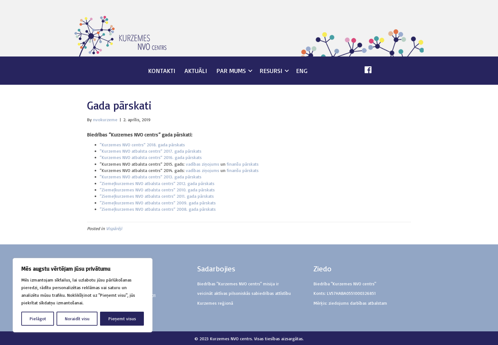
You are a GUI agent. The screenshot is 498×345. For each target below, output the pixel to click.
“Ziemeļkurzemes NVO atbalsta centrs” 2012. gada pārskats (157, 183)
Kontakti (161, 71)
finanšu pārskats (243, 164)
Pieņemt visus (122, 318)
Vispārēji (114, 228)
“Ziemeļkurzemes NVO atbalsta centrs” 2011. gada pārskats (157, 196)
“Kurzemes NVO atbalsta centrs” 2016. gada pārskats (151, 157)
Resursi (270, 71)
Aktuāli (196, 71)
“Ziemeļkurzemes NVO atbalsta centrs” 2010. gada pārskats (157, 189)
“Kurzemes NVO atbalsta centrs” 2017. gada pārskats (150, 151)
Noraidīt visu (77, 318)
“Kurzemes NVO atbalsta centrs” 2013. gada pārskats (150, 176)
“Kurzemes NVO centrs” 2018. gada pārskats (142, 144)
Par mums (231, 71)
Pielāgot (38, 318)
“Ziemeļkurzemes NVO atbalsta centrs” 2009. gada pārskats (158, 202)
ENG (301, 71)
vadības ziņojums (202, 164)
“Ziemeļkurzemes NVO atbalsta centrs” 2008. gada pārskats (158, 209)
